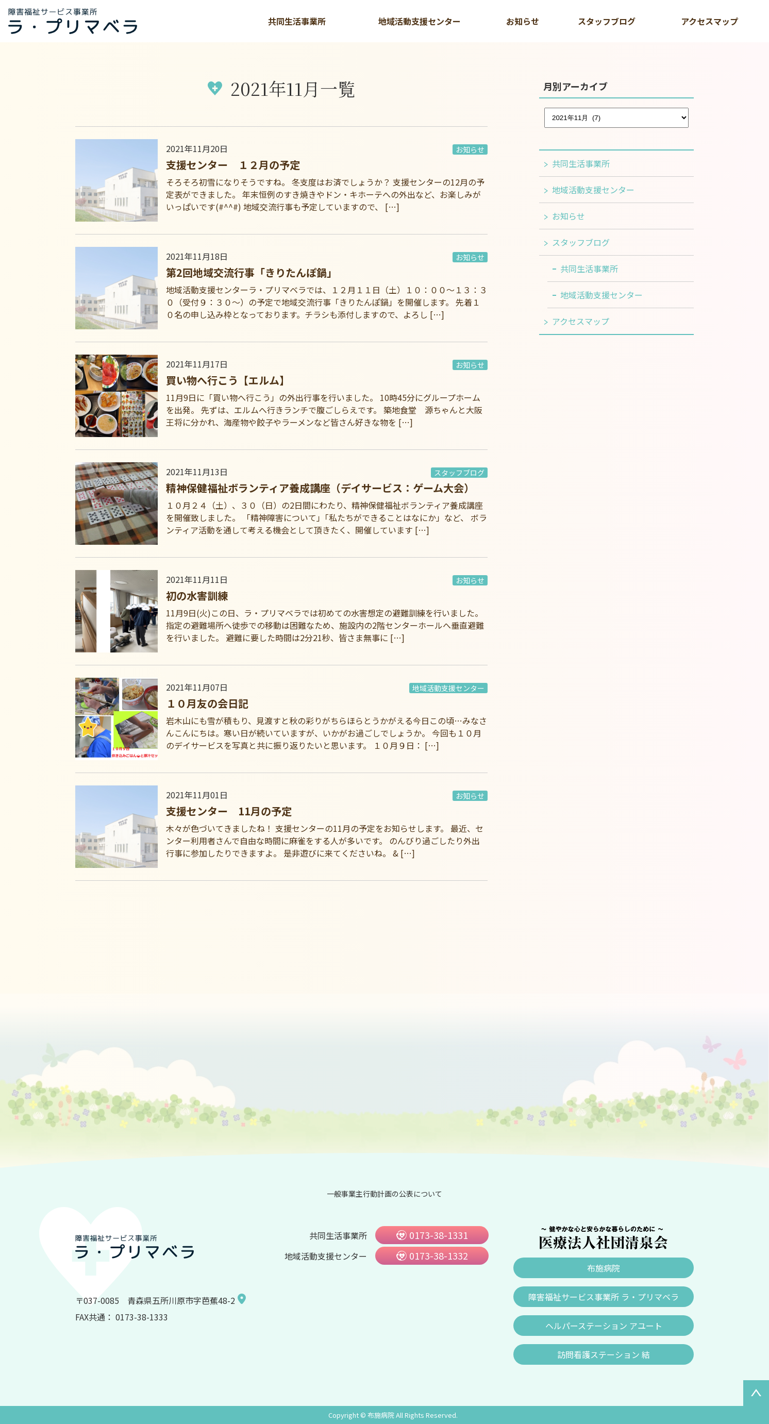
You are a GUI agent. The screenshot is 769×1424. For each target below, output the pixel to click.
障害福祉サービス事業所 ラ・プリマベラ (603, 1297)
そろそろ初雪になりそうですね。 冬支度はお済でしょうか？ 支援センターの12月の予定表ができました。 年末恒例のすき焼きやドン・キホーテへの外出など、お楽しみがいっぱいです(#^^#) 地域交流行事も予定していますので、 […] (325, 194)
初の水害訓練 (197, 595)
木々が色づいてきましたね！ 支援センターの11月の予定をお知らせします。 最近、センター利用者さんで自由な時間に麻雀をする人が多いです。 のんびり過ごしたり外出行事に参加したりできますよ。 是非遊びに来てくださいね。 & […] (324, 840)
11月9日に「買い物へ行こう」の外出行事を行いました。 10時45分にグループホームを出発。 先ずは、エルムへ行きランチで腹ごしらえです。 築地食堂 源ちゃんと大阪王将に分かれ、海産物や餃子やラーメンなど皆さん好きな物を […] (324, 409)
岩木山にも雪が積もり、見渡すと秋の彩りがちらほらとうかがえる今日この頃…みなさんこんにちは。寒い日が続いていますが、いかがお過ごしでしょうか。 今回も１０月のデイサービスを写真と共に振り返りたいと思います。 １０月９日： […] (326, 732)
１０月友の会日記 (207, 703)
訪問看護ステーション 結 (603, 1354)
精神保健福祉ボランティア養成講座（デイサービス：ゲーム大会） (320, 487)
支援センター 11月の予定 (229, 810)
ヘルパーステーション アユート (603, 1325)
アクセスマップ (709, 21)
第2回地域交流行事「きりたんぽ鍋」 (251, 272)
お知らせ (522, 21)
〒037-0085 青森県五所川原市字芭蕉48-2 (155, 1300)
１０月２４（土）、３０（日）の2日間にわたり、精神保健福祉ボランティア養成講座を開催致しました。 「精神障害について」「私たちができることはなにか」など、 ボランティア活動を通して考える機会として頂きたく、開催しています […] (326, 517)
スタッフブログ (607, 21)
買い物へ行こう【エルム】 (228, 380)
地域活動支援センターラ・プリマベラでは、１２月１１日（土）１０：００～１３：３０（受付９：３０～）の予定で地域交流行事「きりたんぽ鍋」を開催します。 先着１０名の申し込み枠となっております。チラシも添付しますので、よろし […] (327, 302)
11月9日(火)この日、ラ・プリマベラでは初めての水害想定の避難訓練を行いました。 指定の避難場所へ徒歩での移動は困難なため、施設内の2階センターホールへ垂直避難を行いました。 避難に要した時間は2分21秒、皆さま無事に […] (325, 625)
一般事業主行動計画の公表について (384, 1193)
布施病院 (603, 1268)
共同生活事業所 (297, 21)
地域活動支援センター (419, 21)
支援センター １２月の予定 (233, 164)
